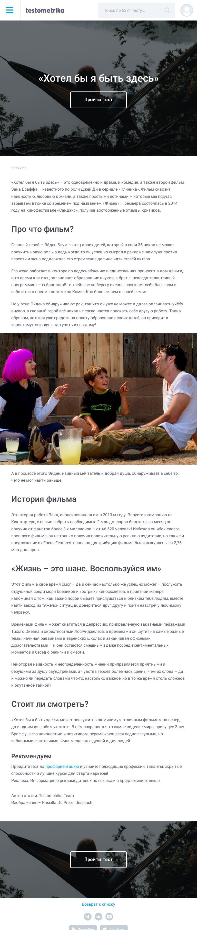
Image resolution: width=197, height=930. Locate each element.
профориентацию (62, 766)
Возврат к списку (98, 904)
